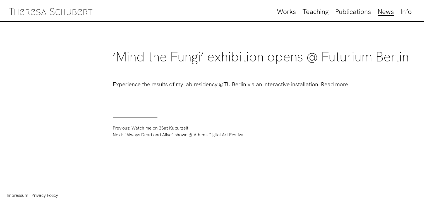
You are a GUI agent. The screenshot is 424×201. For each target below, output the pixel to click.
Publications (353, 11)
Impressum (17, 195)
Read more (334, 84)
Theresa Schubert (51, 11)
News (386, 11)
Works (286, 11)
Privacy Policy (45, 195)
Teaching (316, 11)
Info (406, 11)
